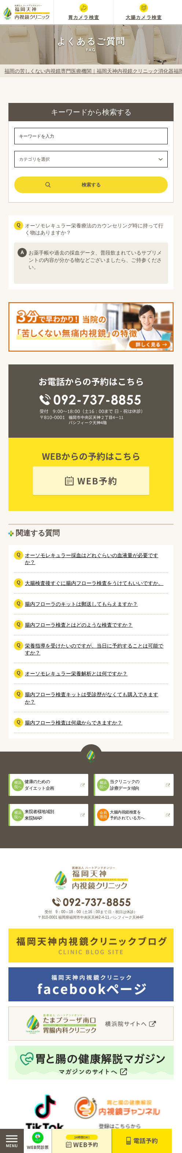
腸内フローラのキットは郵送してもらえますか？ (81, 604)
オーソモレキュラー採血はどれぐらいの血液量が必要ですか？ (91, 558)
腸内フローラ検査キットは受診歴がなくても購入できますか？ (91, 698)
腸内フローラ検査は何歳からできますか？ (73, 723)
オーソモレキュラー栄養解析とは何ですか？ (76, 673)
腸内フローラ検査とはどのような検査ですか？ (79, 625)
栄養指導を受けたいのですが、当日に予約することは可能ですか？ (94, 649)
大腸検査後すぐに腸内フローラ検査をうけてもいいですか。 (94, 583)
